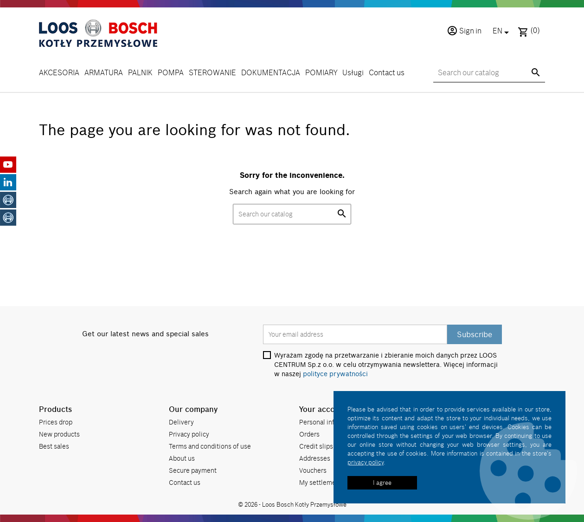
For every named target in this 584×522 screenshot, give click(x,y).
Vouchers (313, 470)
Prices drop (55, 422)
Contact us (386, 72)
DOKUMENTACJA (270, 72)
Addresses (314, 458)
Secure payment (193, 470)
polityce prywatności (335, 374)
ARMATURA (103, 72)
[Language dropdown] (502, 31)
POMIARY (321, 72)
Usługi (353, 72)
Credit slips (316, 446)
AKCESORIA (59, 72)
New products (59, 434)
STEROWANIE (212, 72)
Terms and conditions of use (210, 446)
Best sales (54, 446)
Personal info (318, 422)
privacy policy (365, 462)
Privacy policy (189, 434)
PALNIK (140, 72)
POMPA (171, 72)
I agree (382, 482)
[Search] (489, 73)
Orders (309, 434)
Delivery (181, 422)
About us (182, 458)
